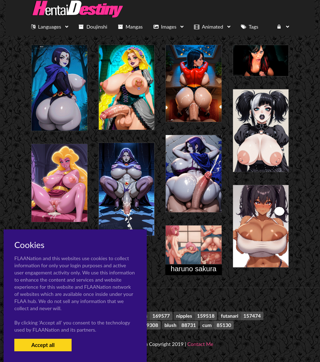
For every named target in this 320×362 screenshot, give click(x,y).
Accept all (42, 345)
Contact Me (200, 344)
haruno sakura (194, 269)
